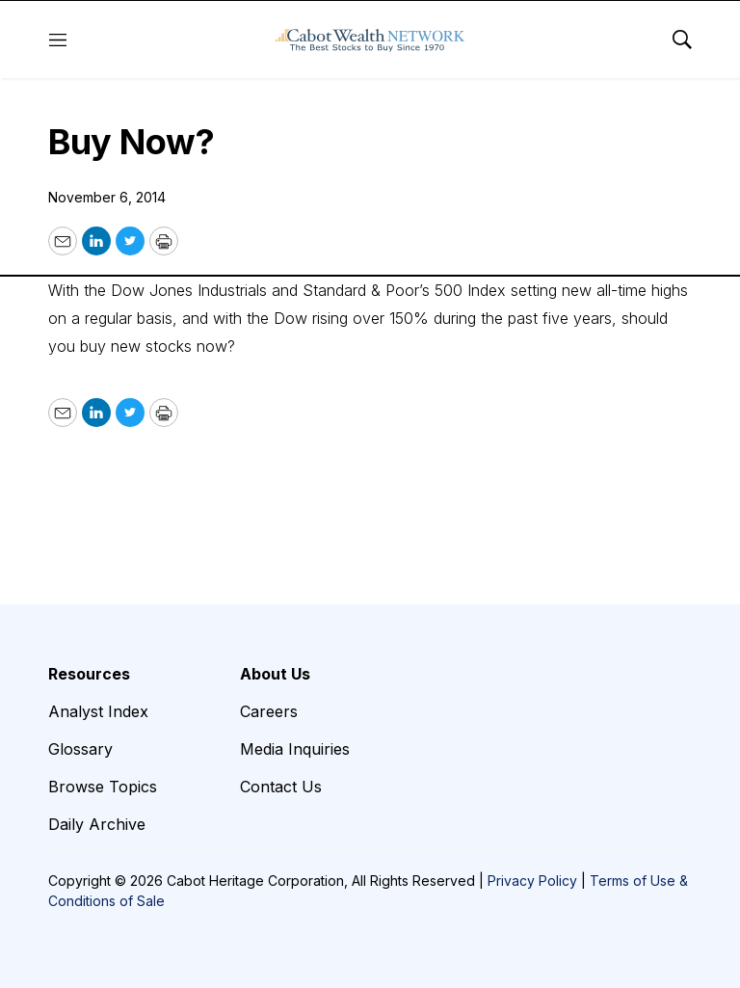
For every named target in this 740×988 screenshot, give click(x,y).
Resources (89, 673)
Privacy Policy (532, 880)
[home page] (370, 39)
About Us (275, 673)
